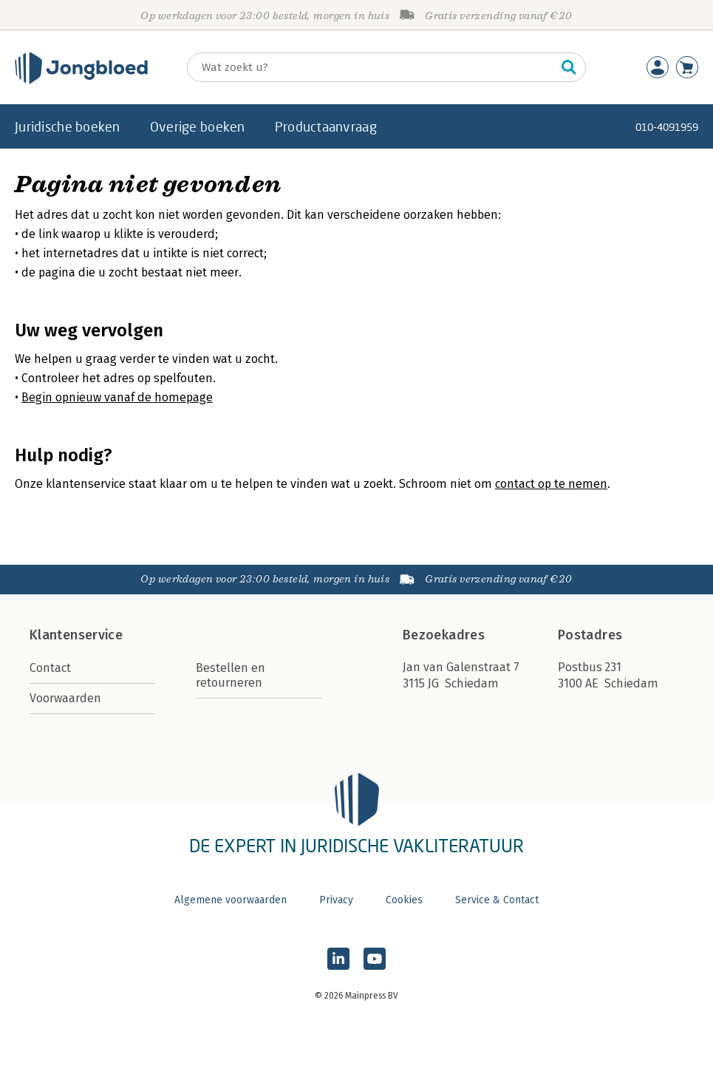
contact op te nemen (551, 484)
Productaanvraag (326, 126)
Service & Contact (497, 900)
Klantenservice (76, 635)
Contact (50, 668)
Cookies (404, 900)
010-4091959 (666, 126)
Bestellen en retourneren (230, 675)
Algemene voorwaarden (230, 900)
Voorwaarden (65, 698)
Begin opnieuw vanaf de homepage (117, 397)
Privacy (336, 900)
